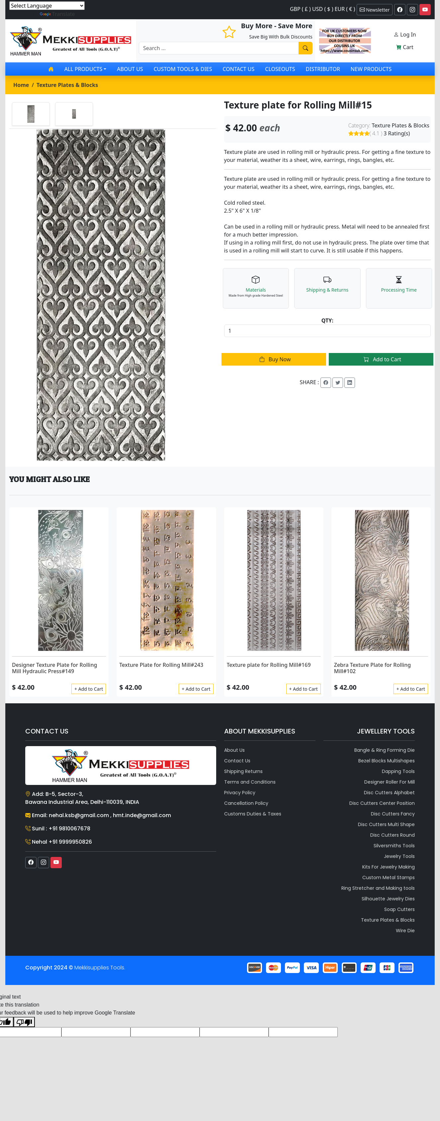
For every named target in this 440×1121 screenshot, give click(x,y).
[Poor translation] (24, 1022)
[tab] (31, 114)
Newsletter (375, 9)
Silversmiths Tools (394, 845)
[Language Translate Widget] (47, 5)
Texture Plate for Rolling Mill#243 (161, 664)
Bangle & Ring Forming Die (384, 750)
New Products (371, 69)
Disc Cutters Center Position (382, 803)
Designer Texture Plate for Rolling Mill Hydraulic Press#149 (54, 668)
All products (83, 69)
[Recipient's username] (219, 48)
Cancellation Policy (246, 803)
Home (21, 85)
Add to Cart (381, 359)
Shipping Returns (243, 771)
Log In (405, 34)
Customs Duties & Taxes (252, 813)
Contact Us (239, 69)
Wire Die (405, 930)
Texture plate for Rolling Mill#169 (269, 664)
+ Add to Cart (88, 689)
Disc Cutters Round (392, 835)
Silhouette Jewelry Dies (388, 898)
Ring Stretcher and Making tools (378, 888)
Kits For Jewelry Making (388, 867)
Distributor (323, 69)
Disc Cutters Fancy (393, 813)
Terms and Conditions (250, 782)
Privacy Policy (239, 792)
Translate (57, 14)
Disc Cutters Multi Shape (386, 824)
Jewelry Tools (399, 856)
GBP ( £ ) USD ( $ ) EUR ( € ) (322, 9)
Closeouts (280, 69)
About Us (130, 69)
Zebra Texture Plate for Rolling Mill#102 (372, 668)
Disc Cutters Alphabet (389, 792)
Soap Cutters (399, 909)
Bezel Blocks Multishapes (386, 760)
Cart (404, 47)
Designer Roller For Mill (389, 782)
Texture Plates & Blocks (67, 85)
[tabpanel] (112, 295)
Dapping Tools (398, 771)
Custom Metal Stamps (388, 877)
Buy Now (274, 359)
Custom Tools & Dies (183, 69)
